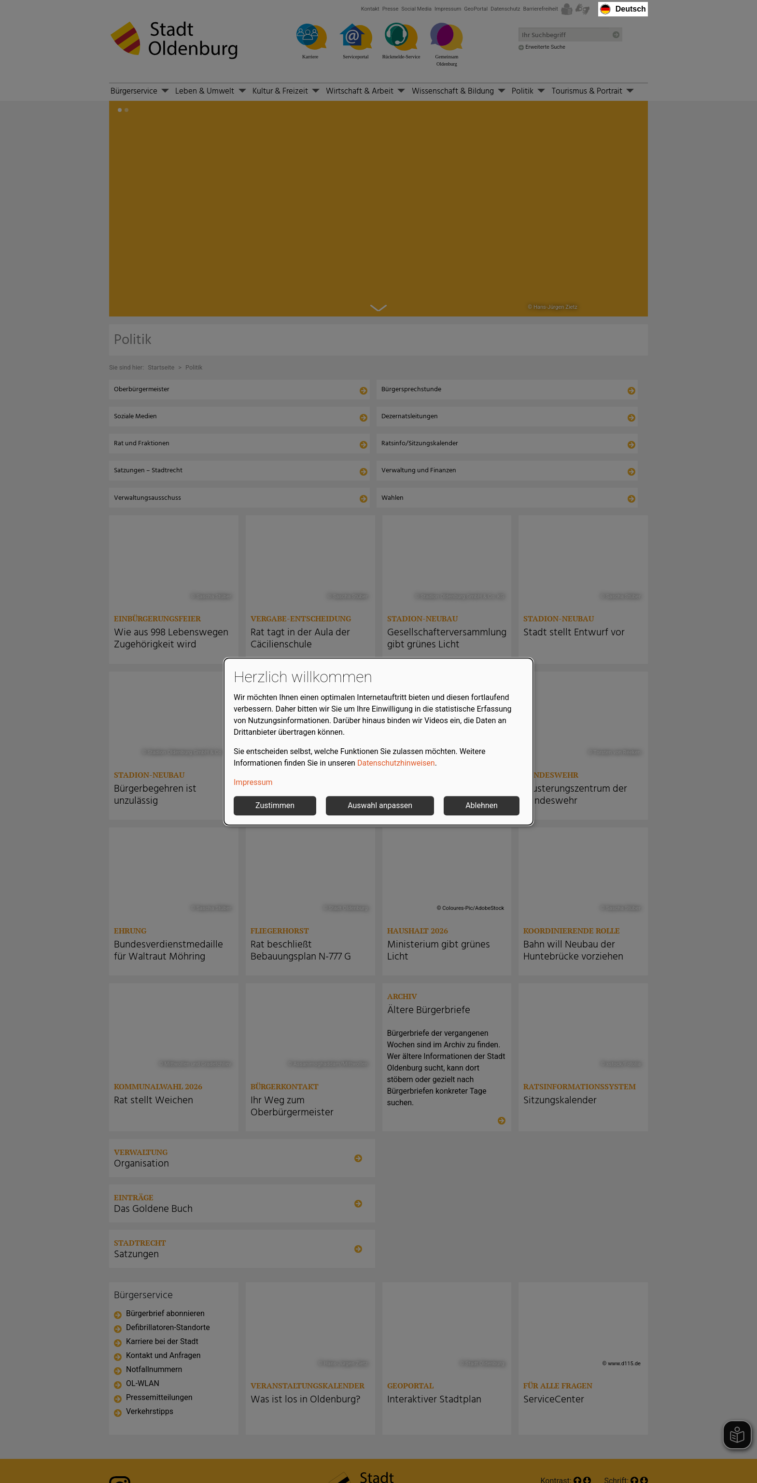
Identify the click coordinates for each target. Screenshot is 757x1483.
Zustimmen (274, 805)
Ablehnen (481, 805)
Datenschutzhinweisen (396, 763)
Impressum (253, 782)
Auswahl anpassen (380, 805)
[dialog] (378, 741)
